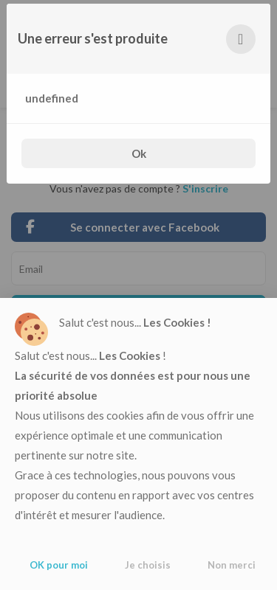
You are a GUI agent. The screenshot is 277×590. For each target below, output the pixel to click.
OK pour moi (59, 565)
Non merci (232, 565)
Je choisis (148, 565)
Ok (138, 153)
